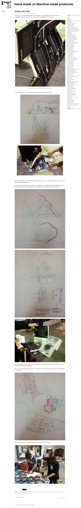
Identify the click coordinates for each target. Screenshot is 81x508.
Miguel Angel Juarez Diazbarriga (73, 76)
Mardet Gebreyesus (70, 68)
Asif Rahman (69, 33)
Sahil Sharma (69, 96)
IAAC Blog (4, 12)
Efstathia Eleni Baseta (71, 46)
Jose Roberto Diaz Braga (71, 59)
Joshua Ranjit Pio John (71, 60)
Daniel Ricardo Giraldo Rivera (72, 42)
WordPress (20, 504)
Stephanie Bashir (70, 101)
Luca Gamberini (70, 64)
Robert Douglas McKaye (71, 91)
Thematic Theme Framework (30, 504)
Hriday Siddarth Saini (71, 52)
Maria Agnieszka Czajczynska (72, 69)
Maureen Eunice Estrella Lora (72, 72)
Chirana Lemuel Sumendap (72, 39)
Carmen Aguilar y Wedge (71, 38)
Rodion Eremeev (70, 92)
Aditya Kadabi (69, 22)
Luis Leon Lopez (70, 66)
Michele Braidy (70, 74)
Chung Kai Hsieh (70, 41)
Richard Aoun (69, 90)
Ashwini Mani (69, 32)
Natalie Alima (69, 78)
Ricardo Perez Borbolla (71, 89)
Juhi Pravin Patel (70, 61)
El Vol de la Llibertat (19, 497)
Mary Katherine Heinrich (71, 71)
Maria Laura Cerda (70, 70)
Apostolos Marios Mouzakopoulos (73, 30)
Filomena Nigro (70, 48)
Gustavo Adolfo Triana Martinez (73, 51)
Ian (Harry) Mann (20, 13)
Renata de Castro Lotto (71, 88)
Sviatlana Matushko (70, 102)
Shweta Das (69, 98)
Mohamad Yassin (70, 77)
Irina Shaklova (69, 56)
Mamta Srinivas (70, 67)
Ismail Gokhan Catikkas (71, 57)
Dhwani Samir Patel (70, 43)
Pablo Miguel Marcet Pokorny (72, 81)
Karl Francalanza (70, 62)
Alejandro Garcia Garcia (71, 27)
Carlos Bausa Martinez (71, 37)
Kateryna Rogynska (70, 63)
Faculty (68, 18)
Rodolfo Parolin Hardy (71, 93)
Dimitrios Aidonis (70, 44)
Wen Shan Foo (70, 107)
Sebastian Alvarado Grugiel (72, 97)
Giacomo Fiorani (70, 49)
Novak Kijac (69, 80)
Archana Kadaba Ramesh (72, 31)
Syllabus (68, 17)
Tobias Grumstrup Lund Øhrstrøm (73, 103)
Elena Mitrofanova (70, 47)
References (69, 19)
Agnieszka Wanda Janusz (72, 23)
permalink (54, 491)
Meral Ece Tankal (70, 73)
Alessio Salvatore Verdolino (72, 29)
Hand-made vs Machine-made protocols (43, 4)
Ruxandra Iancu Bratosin (28, 491)
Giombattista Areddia (71, 50)
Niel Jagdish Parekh (71, 79)
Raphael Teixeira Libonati (72, 84)
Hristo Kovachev (70, 53)
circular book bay (61, 497)
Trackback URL (29, 493)
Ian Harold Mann (70, 54)
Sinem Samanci (70, 99)
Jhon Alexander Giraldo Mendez (73, 58)
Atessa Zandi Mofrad (71, 34)
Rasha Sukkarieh (70, 86)
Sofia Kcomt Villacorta (71, 100)
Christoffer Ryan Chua (71, 40)
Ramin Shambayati (70, 83)
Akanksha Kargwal (70, 24)
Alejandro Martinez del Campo (72, 28)
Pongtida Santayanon (71, 82)
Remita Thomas (70, 87)
